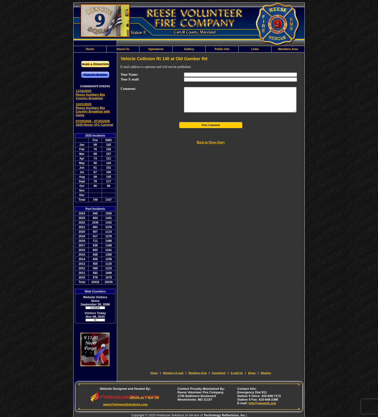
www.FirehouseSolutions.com (125, 404)
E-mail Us (237, 372)
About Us (122, 49)
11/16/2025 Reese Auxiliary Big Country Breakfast (90, 94)
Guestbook (219, 372)
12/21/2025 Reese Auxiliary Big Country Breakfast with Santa (93, 109)
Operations (155, 49)
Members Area (288, 49)
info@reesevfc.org (262, 403)
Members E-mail (173, 372)
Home (90, 49)
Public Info (222, 49)
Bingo (252, 372)
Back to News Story (211, 142)
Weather (266, 372)
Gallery (189, 49)
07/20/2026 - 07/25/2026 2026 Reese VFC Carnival (94, 122)
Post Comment (211, 125)
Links (255, 49)
